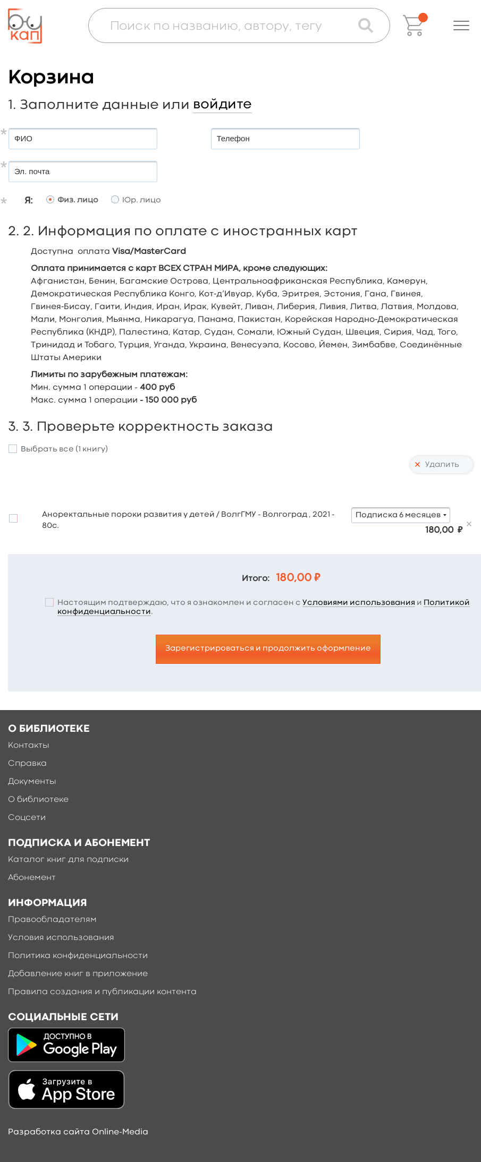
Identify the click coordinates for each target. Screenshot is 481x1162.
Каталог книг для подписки (68, 860)
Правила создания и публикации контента (102, 992)
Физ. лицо (77, 200)
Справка (27, 763)
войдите (222, 104)
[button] (461, 25)
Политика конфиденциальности (78, 956)
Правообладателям (52, 920)
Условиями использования (358, 603)
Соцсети (27, 818)
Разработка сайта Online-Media (78, 1132)
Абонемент (32, 878)
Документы (32, 781)
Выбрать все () (64, 449)
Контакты (28, 745)
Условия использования (61, 938)
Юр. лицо (141, 200)
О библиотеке (38, 800)
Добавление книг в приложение (78, 974)
